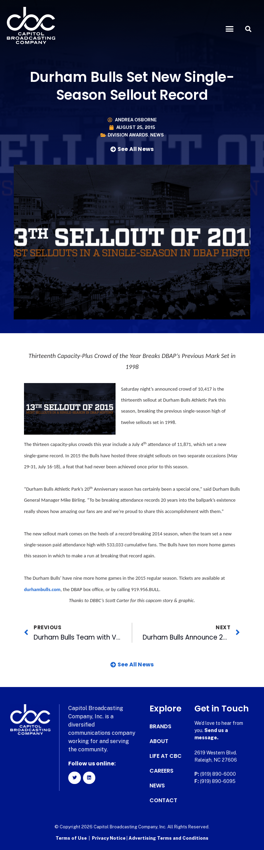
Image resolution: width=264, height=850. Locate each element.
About (158, 741)
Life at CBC (165, 756)
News (157, 135)
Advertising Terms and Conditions (168, 838)
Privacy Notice (109, 838)
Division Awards (128, 135)
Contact (163, 800)
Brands (160, 726)
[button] (229, 28)
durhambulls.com (42, 589)
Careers (161, 770)
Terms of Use (71, 838)
